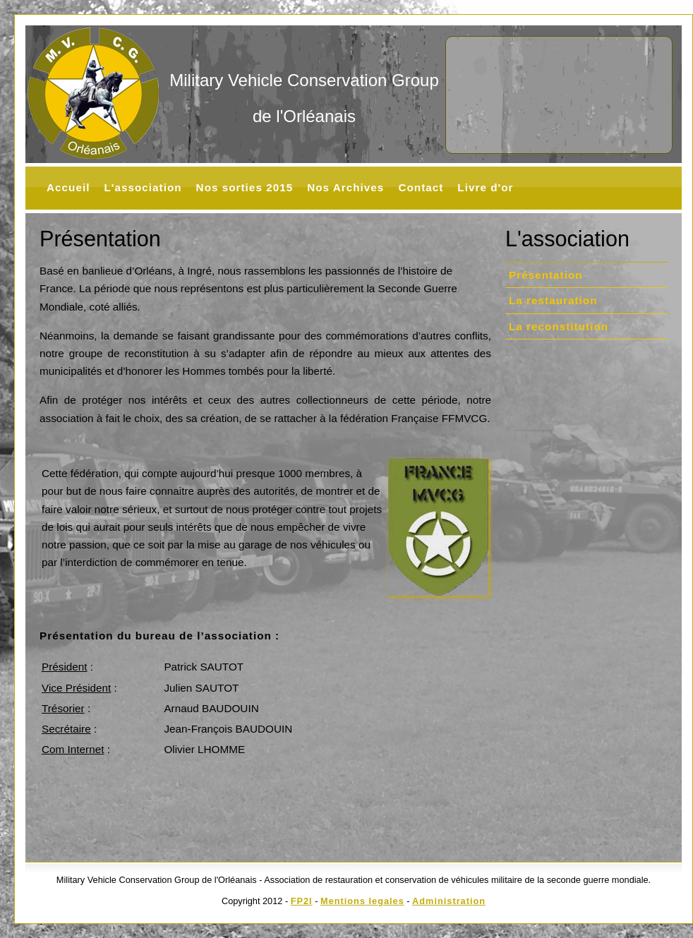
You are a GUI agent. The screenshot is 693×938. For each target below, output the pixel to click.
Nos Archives (345, 187)
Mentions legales (362, 901)
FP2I (302, 901)
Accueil (68, 187)
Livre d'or (485, 187)
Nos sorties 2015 (245, 187)
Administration (449, 901)
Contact (420, 187)
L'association (142, 187)
